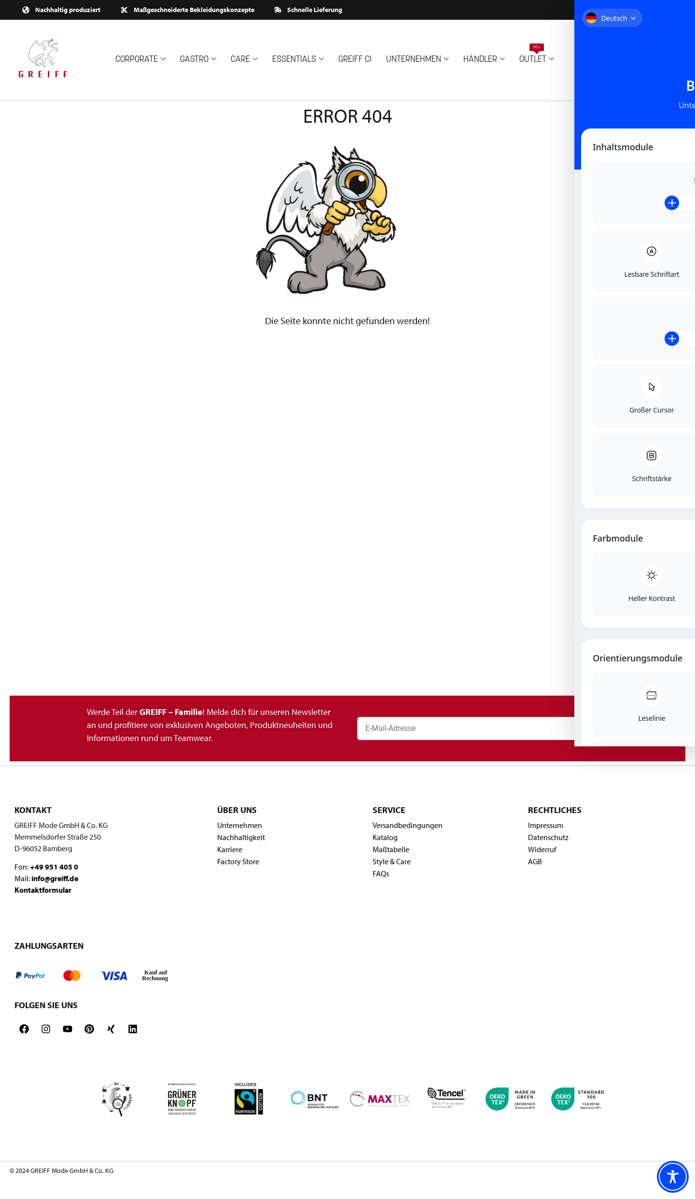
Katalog (385, 837)
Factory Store (238, 861)
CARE (244, 60)
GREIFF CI (355, 60)
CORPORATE (140, 60)
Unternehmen (239, 825)
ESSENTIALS (298, 60)
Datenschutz (548, 837)
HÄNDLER (484, 60)
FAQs (381, 873)
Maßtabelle (391, 849)
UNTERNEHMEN (417, 60)
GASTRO (198, 60)
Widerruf (542, 849)
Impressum (545, 825)
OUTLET (536, 53)
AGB (535, 861)
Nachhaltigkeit (241, 837)
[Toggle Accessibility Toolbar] (673, 1177)
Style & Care (392, 861)
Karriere (229, 849)
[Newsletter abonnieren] (662, 728)
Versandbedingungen (408, 825)
